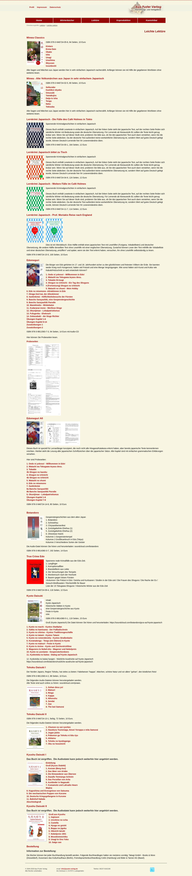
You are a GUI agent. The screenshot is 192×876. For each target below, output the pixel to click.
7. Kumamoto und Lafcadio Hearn (62, 785)
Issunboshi (51, 66)
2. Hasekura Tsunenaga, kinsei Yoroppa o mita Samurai (72, 730)
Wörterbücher (67, 20)
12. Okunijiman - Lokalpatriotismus (43, 311)
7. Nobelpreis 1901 (57, 834)
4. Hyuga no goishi (57, 825)
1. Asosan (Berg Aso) (56, 768)
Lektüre (95, 20)
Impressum (42, 7)
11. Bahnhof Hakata (36, 799)
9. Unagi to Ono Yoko (59, 839)
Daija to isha (52, 98)
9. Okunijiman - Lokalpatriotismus (43, 494)
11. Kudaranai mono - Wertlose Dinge (44, 308)
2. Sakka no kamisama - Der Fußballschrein (47, 629)
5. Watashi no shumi (36, 480)
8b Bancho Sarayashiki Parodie (41, 491)
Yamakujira (51, 95)
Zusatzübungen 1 (35, 325)
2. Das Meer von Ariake (57, 771)
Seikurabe (50, 87)
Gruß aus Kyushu (57, 814)
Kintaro (49, 46)
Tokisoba (50, 107)
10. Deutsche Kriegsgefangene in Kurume (46, 796)
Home (39, 20)
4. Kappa (50, 696)
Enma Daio (51, 49)
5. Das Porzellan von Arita (58, 779)
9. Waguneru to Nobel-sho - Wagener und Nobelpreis (51, 649)
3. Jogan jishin (53, 733)
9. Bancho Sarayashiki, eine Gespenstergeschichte (51, 299)
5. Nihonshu (51, 698)
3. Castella (54, 823)
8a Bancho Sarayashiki (37, 489)
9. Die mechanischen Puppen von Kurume (46, 793)
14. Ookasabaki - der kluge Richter (43, 316)
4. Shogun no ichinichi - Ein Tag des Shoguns (67, 283)
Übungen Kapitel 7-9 (36, 500)
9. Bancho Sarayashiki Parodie (41, 302)
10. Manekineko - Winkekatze (40, 305)
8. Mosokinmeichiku (58, 837)
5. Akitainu (51, 738)
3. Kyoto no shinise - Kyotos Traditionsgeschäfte (50, 632)
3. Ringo (50, 693)
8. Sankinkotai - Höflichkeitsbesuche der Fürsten (50, 297)
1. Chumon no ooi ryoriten (58, 727)
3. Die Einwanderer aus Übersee (61, 774)
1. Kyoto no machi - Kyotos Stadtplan (44, 627)
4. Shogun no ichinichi (37, 475)
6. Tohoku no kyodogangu (58, 741)
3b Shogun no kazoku (37, 472)
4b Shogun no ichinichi (38, 477)
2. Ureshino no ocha (58, 820)
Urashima (50, 60)
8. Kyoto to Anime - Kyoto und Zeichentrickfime (49, 646)
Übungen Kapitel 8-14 (37, 322)
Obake (49, 52)
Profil (31, 7)
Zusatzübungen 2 (35, 327)
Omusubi (50, 93)
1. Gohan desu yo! (54, 687)
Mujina (49, 788)
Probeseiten (32, 341)
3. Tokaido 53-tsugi (55, 280)
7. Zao (49, 704)
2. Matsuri (50, 690)
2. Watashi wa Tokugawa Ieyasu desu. (64, 277)
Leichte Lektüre (52, 25)
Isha (48, 55)
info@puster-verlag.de (69, 869)
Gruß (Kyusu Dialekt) (56, 765)
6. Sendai (50, 701)
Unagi (48, 57)
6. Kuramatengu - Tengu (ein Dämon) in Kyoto (48, 641)
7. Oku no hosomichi (56, 744)
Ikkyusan (50, 63)
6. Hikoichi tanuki (57, 831)
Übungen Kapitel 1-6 (36, 319)
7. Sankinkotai (33, 486)
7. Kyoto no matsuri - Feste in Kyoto (44, 643)
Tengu (49, 101)
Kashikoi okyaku (54, 90)
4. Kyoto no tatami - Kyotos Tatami (43, 635)
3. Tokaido (31, 469)
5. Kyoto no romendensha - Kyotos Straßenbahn (49, 638)
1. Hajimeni (54, 817)
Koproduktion (123, 20)
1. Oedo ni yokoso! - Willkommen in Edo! (65, 274)
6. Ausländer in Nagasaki (57, 782)
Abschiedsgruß (34, 802)
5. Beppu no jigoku (58, 828)
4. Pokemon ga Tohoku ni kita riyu (62, 735)
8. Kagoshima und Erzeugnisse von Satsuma (48, 791)
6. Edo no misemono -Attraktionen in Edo (46, 291)
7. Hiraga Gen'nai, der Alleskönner (43, 294)
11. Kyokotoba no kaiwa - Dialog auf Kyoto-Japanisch (52, 655)
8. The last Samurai (55, 707)
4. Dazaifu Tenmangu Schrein (59, 777)
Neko (48, 104)
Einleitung (51, 763)
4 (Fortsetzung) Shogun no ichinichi (63, 286)
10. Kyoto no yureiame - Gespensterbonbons (48, 652)
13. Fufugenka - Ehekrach (39, 313)
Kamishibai (151, 20)
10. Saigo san (55, 842)
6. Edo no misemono (36, 483)
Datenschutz (55, 7)
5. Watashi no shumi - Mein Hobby (62, 288)
